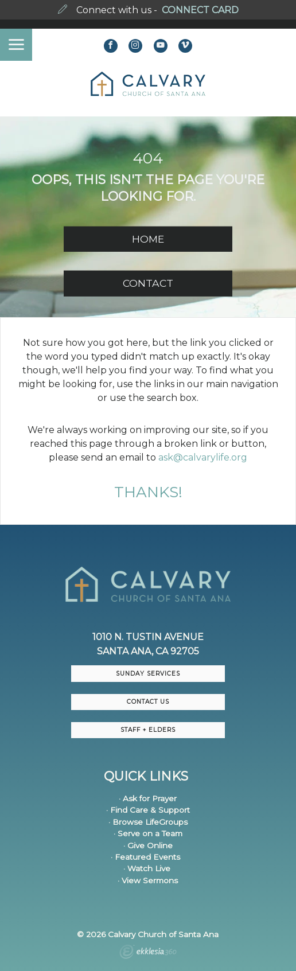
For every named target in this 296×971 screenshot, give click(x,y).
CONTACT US (148, 701)
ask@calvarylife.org (202, 457)
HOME (148, 239)
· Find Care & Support (148, 809)
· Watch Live (146, 868)
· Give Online (148, 845)
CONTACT (148, 283)
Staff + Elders (148, 730)
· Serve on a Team (148, 833)
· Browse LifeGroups (148, 821)
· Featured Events (145, 856)
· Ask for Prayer (148, 798)
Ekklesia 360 (148, 953)
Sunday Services (148, 673)
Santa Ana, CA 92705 (148, 651)
